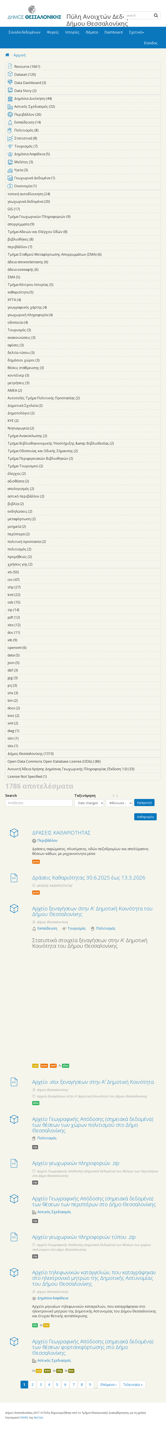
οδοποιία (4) (35, 322)
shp (59, 1370)
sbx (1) (25, 745)
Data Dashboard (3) (84, 83)
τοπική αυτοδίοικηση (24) (56, 194)
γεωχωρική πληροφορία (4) (59, 314)
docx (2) (27, 708)
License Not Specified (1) (54, 776)
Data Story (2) (84, 91)
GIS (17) (26, 209)
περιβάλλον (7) (39, 246)
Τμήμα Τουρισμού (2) (50, 466)
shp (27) (26, 587)
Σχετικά (136, 32)
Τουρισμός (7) (84, 147)
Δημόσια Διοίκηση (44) (84, 99)
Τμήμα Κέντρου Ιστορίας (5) (60, 284)
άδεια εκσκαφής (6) (45, 269)
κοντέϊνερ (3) (36, 375)
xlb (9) (24, 640)
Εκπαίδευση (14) (84, 123)
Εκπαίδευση (47, 928)
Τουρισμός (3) (38, 330)
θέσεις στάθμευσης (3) (51, 367)
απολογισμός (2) (41, 488)
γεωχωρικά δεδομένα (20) (56, 201)
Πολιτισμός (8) (84, 131)
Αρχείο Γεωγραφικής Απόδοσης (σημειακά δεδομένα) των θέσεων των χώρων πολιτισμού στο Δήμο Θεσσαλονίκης (92, 1124)
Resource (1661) (84, 66)
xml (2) (25, 723)
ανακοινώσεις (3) (42, 337)
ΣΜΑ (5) (27, 277)
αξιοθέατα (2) (36, 481)
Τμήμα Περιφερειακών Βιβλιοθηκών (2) (80, 458)
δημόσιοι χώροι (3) (46, 360)
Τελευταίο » (133, 1384)
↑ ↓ (112, 795)
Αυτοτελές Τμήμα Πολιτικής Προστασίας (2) (84, 399)
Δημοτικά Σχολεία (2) (49, 405)
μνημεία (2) (33, 526)
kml (47, 1370)
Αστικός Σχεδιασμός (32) (84, 107)
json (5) (26, 662)
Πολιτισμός (105, 928)
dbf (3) (25, 670)
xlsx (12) (26, 625)
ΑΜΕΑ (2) (29, 390)
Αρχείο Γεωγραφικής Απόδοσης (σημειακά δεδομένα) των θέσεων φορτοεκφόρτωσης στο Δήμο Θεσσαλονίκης (92, 1347)
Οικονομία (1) (84, 187)
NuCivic (38, 1417)
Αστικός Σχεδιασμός (54, 1212)
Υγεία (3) (84, 171)
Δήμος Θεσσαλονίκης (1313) (57, 753)
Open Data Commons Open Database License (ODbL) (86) (84, 762)
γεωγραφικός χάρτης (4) (54, 307)
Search (11, 795)
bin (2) (24, 700)
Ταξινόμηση (85, 795)
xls (35, 1325)
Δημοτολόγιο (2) (41, 413)
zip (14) (25, 609)
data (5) (26, 655)
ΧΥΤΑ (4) (28, 299)
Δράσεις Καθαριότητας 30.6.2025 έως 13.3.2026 (88, 877)
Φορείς (53, 32)
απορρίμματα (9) (41, 224)
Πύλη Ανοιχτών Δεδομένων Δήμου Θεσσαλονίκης (105, 20)
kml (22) (26, 594)
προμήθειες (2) (38, 556)
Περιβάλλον (47, 840)
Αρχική (20, 55)
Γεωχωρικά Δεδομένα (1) (84, 179)
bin (71, 1370)
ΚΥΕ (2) (25, 420)
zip (35, 1147)
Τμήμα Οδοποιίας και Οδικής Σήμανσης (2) (84, 451)
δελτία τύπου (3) (41, 352)
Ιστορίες (72, 32)
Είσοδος (151, 43)
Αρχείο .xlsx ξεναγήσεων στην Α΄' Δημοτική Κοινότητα (93, 1081)
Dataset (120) (84, 74)
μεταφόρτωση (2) (42, 519)
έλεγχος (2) (32, 473)
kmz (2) (26, 715)
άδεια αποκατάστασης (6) (55, 262)
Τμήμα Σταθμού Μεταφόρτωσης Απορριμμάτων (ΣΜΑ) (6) (84, 255)
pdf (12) (26, 617)
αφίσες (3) (30, 345)
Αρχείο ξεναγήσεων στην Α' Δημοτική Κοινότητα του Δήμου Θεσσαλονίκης (92, 911)
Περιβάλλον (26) (84, 115)
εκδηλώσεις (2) (39, 511)
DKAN (24, 1417)
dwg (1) (26, 730)
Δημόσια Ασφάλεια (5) (84, 155)
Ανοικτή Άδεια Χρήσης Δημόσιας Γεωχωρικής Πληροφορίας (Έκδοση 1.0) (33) (84, 770)
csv (35, 1065)
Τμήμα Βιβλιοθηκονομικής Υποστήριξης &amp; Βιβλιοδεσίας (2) (84, 444)
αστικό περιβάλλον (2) (51, 496)
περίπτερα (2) (36, 534)
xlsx (65, 1065)
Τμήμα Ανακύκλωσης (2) (54, 435)
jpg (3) (24, 677)
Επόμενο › (109, 1384)
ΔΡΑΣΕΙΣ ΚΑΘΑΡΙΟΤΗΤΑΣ (61, 832)
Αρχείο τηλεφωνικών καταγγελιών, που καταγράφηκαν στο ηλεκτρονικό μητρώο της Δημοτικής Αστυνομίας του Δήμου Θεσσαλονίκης (94, 1278)
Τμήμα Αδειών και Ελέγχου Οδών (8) (74, 231)
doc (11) (26, 632)
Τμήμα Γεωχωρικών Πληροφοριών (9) (77, 216)
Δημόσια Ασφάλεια (52, 1298)
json (36, 861)
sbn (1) (25, 738)
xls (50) (25, 572)
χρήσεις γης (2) (39, 564)
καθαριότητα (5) (40, 292)
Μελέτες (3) (84, 163)
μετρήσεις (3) (36, 382)
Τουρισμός (76, 928)
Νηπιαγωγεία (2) (41, 428)
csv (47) (25, 579)
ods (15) (26, 602)
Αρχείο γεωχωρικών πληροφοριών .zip (75, 1162)
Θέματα (92, 32)
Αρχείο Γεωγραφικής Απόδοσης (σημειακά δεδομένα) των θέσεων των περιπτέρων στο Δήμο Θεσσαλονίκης (94, 1201)
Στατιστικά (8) (84, 139)
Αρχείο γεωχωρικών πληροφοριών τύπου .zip (84, 1236)
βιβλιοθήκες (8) (40, 239)
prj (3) (24, 685)
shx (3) (25, 693)
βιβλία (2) (30, 503)
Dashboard (113, 32)
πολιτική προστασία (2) (52, 541)
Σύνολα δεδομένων (24, 32)
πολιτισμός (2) (38, 549)
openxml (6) (33, 647)
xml (53, 1065)
